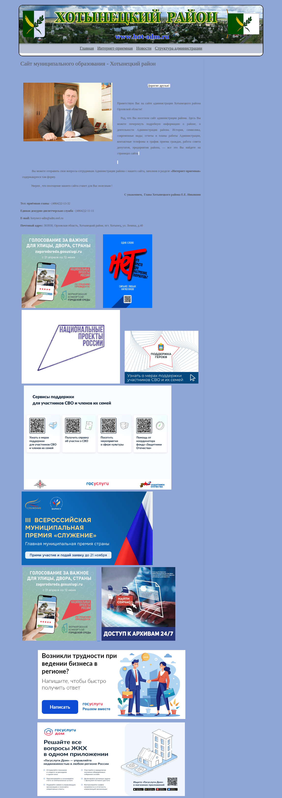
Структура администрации (178, 48)
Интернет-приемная (115, 48)
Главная (87, 48)
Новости (143, 48)
